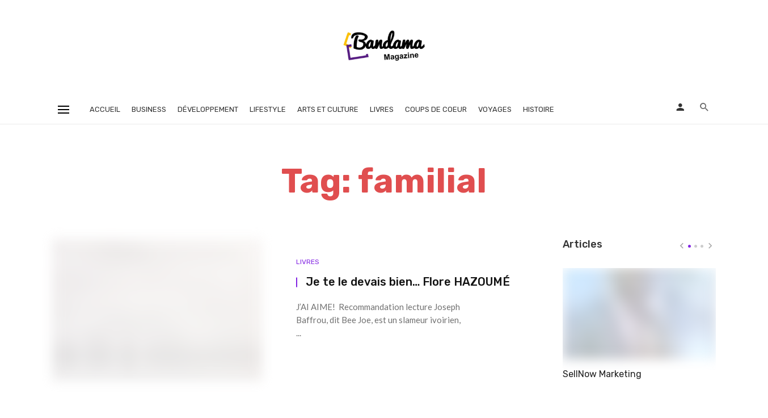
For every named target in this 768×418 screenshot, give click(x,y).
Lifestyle (268, 109)
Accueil (105, 109)
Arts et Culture (327, 109)
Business (149, 109)
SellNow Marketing (602, 374)
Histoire (538, 109)
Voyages (495, 109)
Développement (208, 109)
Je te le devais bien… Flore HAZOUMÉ (408, 282)
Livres (382, 109)
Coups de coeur (436, 109)
